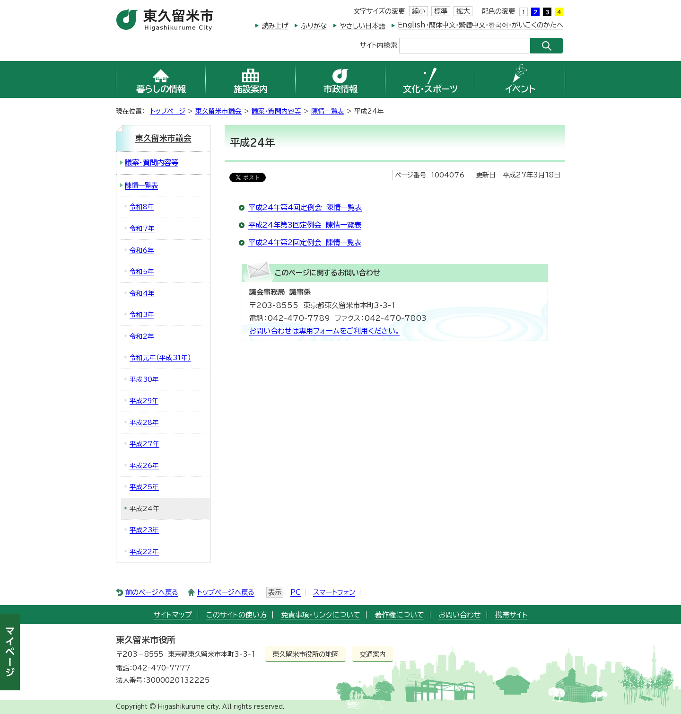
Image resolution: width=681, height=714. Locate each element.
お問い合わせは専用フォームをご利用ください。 (324, 331)
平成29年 (144, 400)
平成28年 (144, 422)
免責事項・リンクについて (320, 614)
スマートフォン (334, 592)
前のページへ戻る (151, 592)
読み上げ (275, 25)
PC (295, 592)
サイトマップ (173, 614)
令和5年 (142, 271)
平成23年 (144, 530)
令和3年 (142, 314)
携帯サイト (511, 614)
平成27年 (144, 444)
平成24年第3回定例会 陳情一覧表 (304, 225)
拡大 (463, 11)
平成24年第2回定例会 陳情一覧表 (304, 242)
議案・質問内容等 (276, 111)
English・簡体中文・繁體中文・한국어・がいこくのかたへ (480, 24)
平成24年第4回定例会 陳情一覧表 (305, 207)
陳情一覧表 (327, 111)
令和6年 (142, 250)
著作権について (399, 614)
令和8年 (142, 206)
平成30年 (144, 379)
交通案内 (372, 654)
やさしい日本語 (362, 25)
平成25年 (144, 487)
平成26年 (144, 465)
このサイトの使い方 (236, 614)
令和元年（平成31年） (160, 357)
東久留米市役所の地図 (305, 654)
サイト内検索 (378, 44)
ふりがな (314, 25)
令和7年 (142, 228)
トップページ (167, 111)
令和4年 (142, 293)
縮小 (418, 11)
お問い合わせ (459, 614)
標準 (440, 11)
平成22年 (144, 551)
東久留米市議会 (218, 111)
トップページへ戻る (225, 592)
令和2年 (142, 336)
